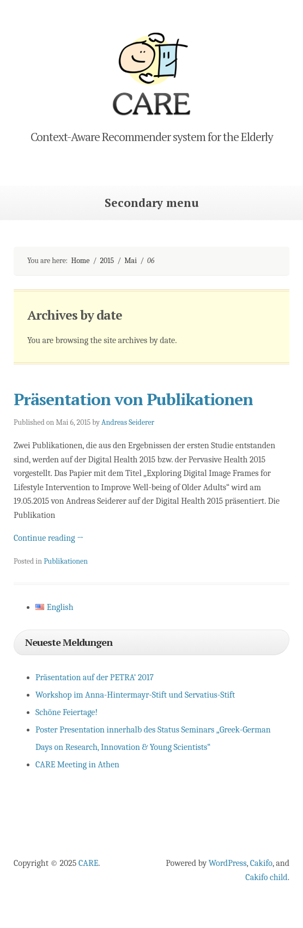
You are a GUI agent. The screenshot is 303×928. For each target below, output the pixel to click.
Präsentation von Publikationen (133, 399)
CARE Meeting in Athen (77, 765)
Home (80, 260)
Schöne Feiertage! (66, 712)
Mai (130, 260)
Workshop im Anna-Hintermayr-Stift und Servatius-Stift (135, 695)
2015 (107, 260)
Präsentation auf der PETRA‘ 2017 (94, 677)
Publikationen (66, 561)
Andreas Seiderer (127, 422)
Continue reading (49, 538)
